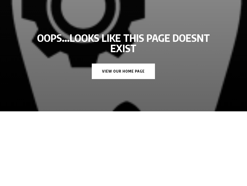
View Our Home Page (123, 71)
